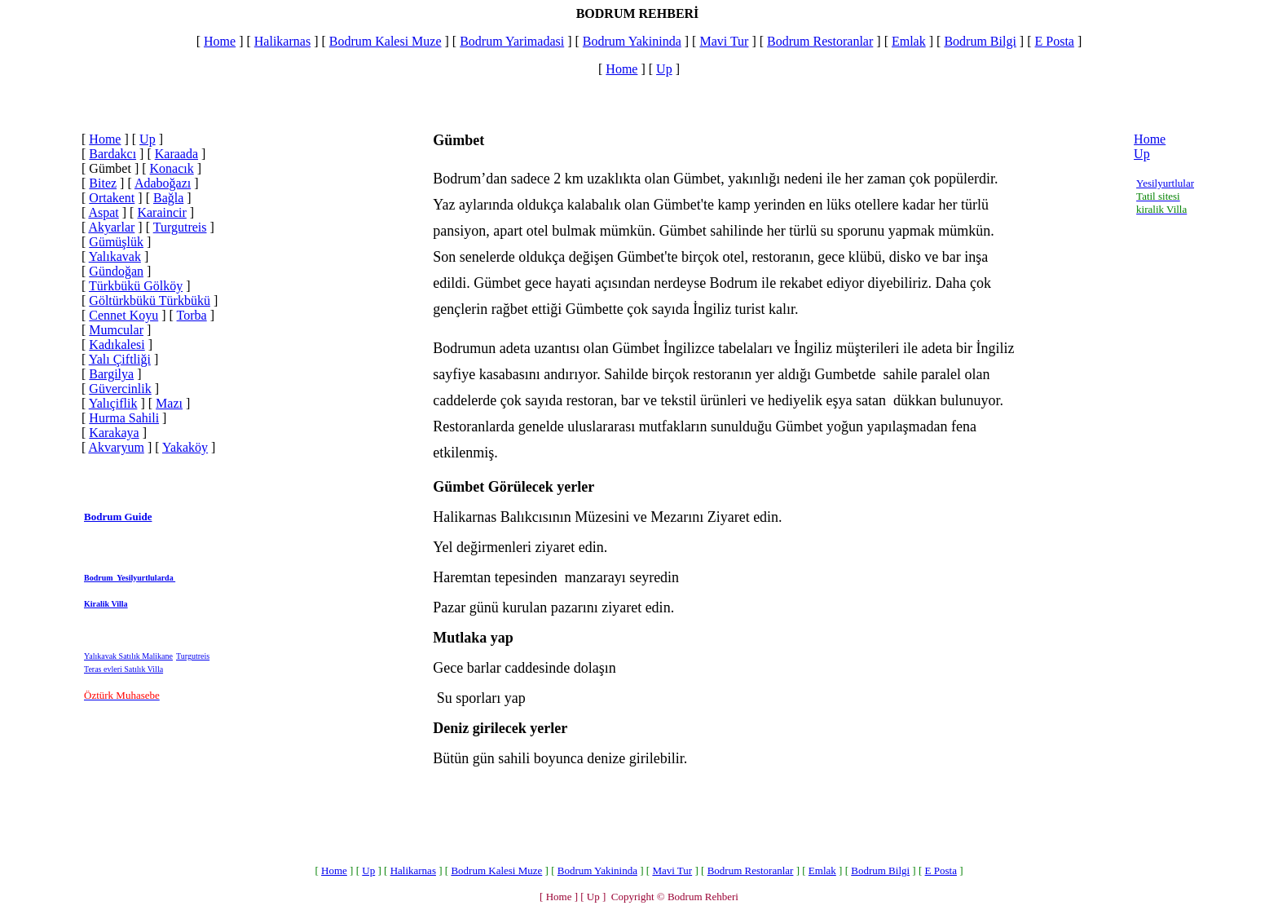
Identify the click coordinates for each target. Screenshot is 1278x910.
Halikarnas (282, 41)
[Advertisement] (319, 491)
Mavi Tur (723, 41)
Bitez (103, 183)
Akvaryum (115, 447)
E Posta (1053, 41)
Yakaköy (185, 447)
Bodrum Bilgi (980, 41)
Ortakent (111, 198)
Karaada (176, 154)
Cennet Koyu (123, 315)
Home (220, 41)
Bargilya (111, 374)
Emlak (909, 41)
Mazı (169, 403)
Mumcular (116, 330)
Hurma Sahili (124, 418)
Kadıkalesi (116, 344)
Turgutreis (180, 227)
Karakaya (114, 433)
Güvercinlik (120, 388)
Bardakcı (112, 154)
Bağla (168, 198)
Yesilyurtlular (1165, 183)
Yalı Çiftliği (120, 359)
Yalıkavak (115, 256)
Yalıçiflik (113, 403)
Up (664, 69)
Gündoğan (116, 271)
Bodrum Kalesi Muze (385, 41)
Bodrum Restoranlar (820, 41)
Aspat (103, 212)
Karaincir (161, 212)
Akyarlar (111, 227)
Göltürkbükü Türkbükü (149, 300)
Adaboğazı (162, 183)
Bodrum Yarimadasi (512, 41)
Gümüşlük (116, 242)
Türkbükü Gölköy (136, 286)
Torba (192, 315)
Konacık (172, 168)
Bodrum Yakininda (632, 41)
